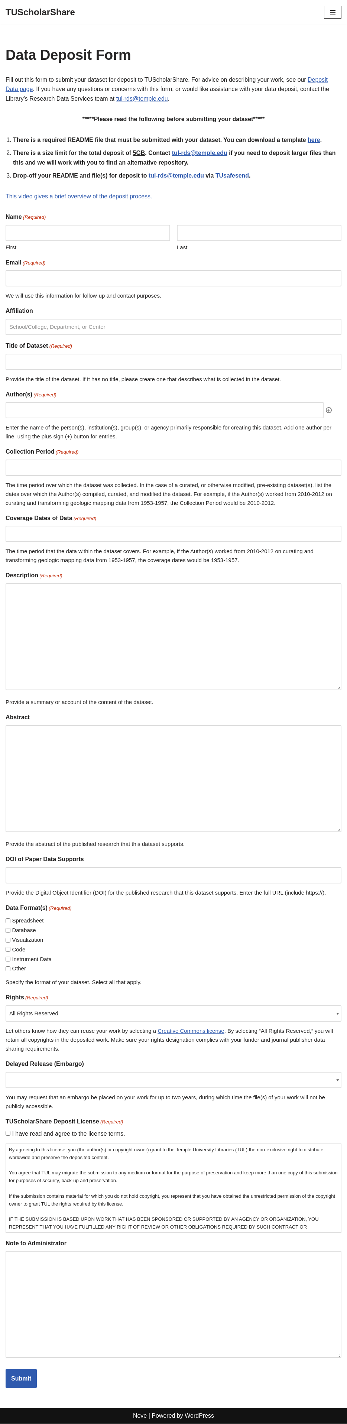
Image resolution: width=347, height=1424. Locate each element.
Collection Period (42, 453)
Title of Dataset (39, 347)
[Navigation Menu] (332, 12)
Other (19, 969)
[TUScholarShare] (40, 12)
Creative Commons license (191, 1031)
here (315, 140)
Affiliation (19, 311)
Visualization (27, 940)
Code (18, 950)
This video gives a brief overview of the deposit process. (79, 197)
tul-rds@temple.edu (143, 98)
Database (24, 931)
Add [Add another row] (329, 410)
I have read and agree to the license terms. (68, 1134)
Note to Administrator (36, 1243)
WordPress (199, 1416)
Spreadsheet (27, 921)
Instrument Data (32, 959)
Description (34, 576)
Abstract (18, 718)
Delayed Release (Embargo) (45, 1064)
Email (25, 263)
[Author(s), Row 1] (165, 410)
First (11, 247)
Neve (140, 1416)
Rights (27, 999)
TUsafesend (233, 176)
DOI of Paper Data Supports (45, 860)
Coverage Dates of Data (51, 519)
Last (182, 247)
